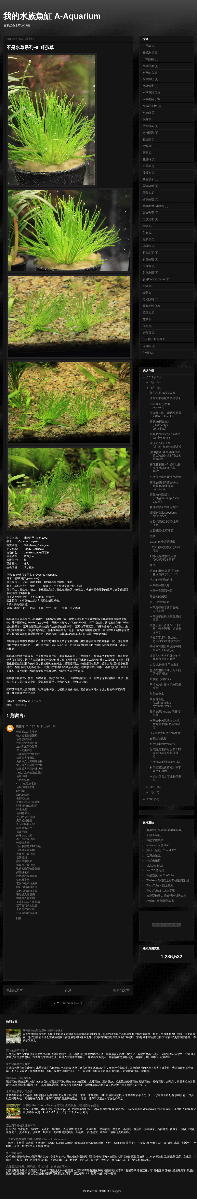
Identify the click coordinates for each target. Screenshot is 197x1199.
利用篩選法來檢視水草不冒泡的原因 (165, 769)
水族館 (147, 112)
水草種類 (20, 705)
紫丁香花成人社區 (26, 905)
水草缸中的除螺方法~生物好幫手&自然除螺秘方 (165, 724)
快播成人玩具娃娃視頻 (29, 768)
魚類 (145, 239)
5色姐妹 (21, 790)
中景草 (147, 45)
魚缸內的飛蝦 (158, 596)
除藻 (145, 192)
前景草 (147, 166)
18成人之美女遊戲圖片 (29, 772)
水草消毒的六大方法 (162, 744)
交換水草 (148, 125)
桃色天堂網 (22, 879)
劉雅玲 (20, 726)
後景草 (147, 172)
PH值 (146, 352)
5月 (153, 382)
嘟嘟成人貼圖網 (25, 894)
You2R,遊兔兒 (155, 870)
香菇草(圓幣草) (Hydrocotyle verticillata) (159, 425)
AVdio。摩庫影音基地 (160, 900)
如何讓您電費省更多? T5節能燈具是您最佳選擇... (165, 753)
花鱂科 (147, 159)
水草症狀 (148, 79)
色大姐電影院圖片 (26, 735)
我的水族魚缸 (154, 840)
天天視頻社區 (24, 820)
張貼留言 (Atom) (72, 1003)
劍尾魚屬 (148, 272)
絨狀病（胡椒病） (161, 679)
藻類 (145, 326)
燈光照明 (148, 299)
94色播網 (21, 809)
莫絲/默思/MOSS (153, 206)
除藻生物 (148, 199)
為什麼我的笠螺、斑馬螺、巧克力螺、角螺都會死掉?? (38, 1166)
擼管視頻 (21, 857)
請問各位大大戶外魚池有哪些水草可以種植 (165, 657)
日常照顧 (148, 59)
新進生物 (148, 259)
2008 (150, 799)
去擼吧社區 (22, 798)
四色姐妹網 (22, 794)
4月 (153, 387)
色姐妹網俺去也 (25, 787)
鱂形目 (147, 332)
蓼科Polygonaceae (154, 279)
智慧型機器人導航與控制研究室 (166, 895)
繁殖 (145, 312)
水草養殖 (148, 99)
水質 (145, 119)
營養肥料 (148, 305)
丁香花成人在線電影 (28, 901)
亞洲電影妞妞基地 (26, 913)
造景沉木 (148, 219)
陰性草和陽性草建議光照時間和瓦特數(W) (165, 648)
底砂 (145, 152)
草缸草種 (148, 185)
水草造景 (148, 85)
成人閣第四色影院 (26, 746)
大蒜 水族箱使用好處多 (164, 664)
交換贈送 (148, 132)
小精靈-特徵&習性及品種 (165, 476)
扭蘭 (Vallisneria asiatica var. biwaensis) (165, 435)
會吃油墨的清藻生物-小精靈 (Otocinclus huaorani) (164, 486)
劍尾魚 (147, 266)
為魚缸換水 (157, 693)
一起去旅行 (153, 860)
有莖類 (147, 139)
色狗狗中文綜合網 (26, 742)
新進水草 (148, 252)
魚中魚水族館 (14, 1152)
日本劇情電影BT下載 (28, 846)
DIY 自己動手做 (152, 339)
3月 (153, 786)
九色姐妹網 (22, 779)
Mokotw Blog (154, 865)
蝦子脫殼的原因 (160, 601)
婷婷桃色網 (22, 872)
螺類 (145, 319)
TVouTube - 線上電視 (159, 885)
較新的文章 (14, 990)
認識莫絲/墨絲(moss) (18, 1077)
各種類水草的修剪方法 (164, 507)
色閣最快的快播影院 (28, 754)
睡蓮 (152, 565)
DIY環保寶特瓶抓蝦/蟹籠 (165, 733)
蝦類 (145, 292)
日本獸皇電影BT (26, 850)
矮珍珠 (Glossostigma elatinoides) (163, 514)
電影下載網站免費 (26, 883)
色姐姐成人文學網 (26, 731)
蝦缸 (145, 285)
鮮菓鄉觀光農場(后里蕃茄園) (164, 830)
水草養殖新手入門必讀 (19, 1091)
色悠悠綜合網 (24, 739)
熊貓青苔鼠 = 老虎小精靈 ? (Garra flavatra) (165, 414)
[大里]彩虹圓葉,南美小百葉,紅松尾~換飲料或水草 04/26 (165, 455)
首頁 (68, 990)
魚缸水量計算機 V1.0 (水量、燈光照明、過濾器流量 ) (165, 629)
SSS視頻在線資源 (26, 887)
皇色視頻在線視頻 (26, 890)
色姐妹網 (21, 776)
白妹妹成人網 (24, 835)
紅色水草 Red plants (162, 392)
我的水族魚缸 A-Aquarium (52, 16)
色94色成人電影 (25, 816)
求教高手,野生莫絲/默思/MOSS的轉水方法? (165, 639)
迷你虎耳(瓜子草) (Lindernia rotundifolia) (165, 444)
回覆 (19, 918)
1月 (153, 792)
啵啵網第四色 (24, 827)
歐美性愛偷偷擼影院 (28, 868)
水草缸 (147, 72)
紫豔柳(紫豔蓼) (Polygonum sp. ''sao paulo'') (164, 498)
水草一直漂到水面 (161, 590)
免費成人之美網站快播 (29, 761)
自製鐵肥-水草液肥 (161, 530)
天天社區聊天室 (25, 824)
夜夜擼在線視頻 (25, 853)
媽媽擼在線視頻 (25, 864)
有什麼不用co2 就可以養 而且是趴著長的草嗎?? (165, 468)
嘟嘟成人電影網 (25, 898)
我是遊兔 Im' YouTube (160, 875)
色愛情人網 (22, 842)
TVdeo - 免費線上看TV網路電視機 (167, 880)
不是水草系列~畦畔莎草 (165, 761)
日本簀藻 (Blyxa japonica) (160, 405)
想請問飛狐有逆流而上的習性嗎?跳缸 (165, 672)
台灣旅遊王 (153, 855)
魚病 (145, 232)
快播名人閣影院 (25, 757)
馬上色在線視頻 (25, 839)
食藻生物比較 (158, 738)
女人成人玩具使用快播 (29, 765)
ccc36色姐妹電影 (26, 783)
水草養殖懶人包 (160, 585)
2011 (150, 377)
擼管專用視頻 (24, 861)
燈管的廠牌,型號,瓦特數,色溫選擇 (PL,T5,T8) (165, 572)
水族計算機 (150, 106)
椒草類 (147, 245)
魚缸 (145, 226)
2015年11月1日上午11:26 (40, 726)
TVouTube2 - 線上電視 (160, 890)
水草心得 (148, 66)
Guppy (147, 345)
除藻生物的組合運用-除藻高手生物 (43, 1030)
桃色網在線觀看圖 (26, 876)
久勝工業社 (153, 835)
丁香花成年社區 (25, 909)
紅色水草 (148, 179)
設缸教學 (148, 212)
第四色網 (21, 831)
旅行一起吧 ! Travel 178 (161, 850)
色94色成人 (23, 813)
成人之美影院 (24, 750)
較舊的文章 (121, 990)
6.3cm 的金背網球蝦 (162, 541)
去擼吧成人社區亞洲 (28, 802)
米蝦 (145, 145)
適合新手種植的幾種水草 (165, 398)
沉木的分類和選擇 (161, 579)
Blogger (116, 1190)
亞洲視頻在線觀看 (26, 805)
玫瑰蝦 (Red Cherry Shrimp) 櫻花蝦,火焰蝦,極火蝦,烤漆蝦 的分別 (61, 1105)
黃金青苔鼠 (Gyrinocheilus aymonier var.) (160, 703)
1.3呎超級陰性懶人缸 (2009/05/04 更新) (163, 557)
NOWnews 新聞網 (157, 845)
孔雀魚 (147, 52)
